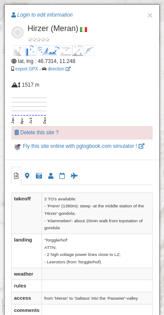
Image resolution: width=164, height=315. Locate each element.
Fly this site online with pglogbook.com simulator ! (79, 146)
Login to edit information (42, 15)
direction (59, 68)
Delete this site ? (36, 133)
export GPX (26, 68)
